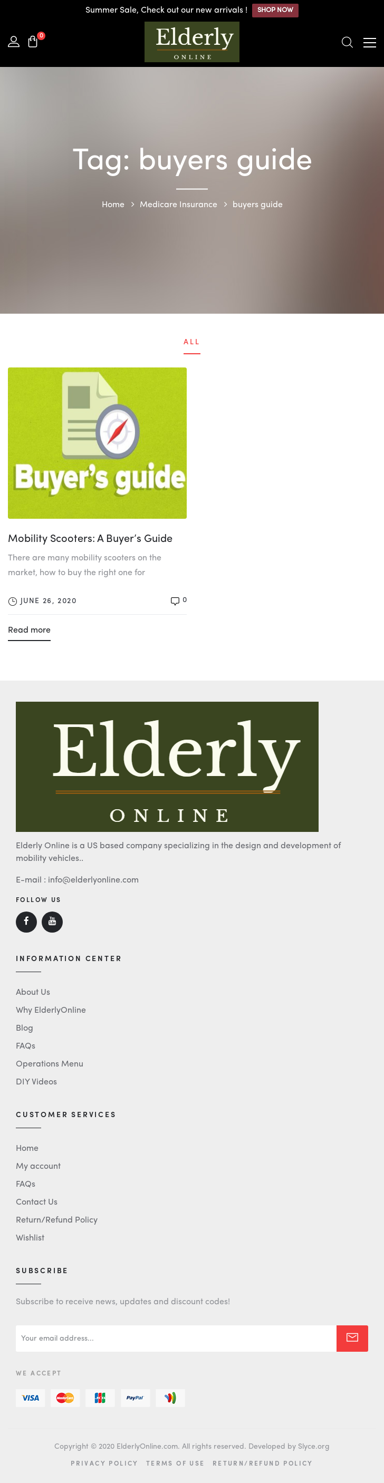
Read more (29, 630)
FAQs (25, 1046)
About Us (33, 992)
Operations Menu (49, 1064)
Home (27, 1149)
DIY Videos (36, 1082)
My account (38, 1166)
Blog (24, 1028)
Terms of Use (175, 1463)
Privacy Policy (105, 1463)
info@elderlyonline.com (93, 880)
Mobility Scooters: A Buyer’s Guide (90, 539)
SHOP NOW (275, 10)
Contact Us (36, 1202)
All (192, 342)
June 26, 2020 (48, 601)
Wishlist (30, 1238)
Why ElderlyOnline (51, 1010)
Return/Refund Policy (57, 1220)
